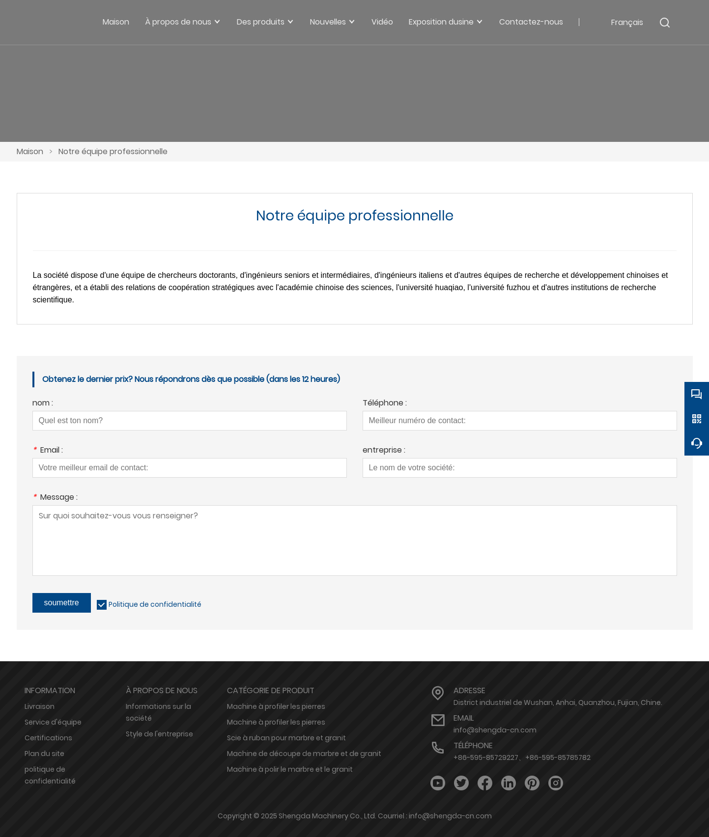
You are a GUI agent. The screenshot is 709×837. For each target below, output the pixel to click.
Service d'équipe (53, 722)
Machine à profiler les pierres (276, 706)
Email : (47, 451)
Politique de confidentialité (155, 604)
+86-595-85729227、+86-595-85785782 (522, 757)
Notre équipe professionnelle (113, 151)
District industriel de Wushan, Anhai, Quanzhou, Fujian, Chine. (558, 702)
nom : (42, 403)
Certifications (48, 738)
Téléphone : (385, 403)
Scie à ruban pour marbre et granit (286, 738)
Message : (55, 498)
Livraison (40, 706)
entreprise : (384, 451)
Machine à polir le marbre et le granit (290, 769)
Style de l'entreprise (159, 734)
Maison (30, 151)
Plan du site (44, 753)
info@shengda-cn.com (495, 730)
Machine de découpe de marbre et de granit (304, 753)
